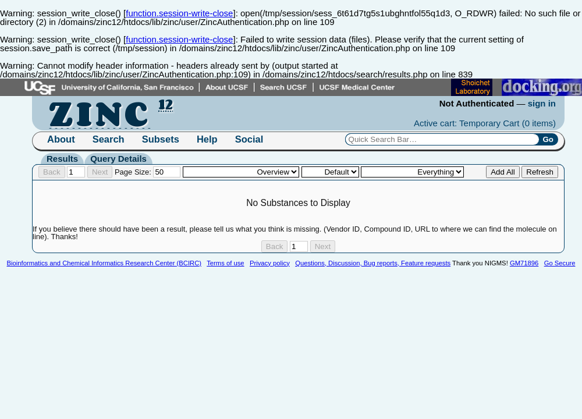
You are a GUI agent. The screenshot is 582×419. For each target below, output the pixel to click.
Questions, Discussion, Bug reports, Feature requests (372, 263)
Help (207, 139)
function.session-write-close (179, 13)
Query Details (118, 159)
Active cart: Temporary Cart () (485, 123)
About (61, 139)
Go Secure (560, 263)
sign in (542, 103)
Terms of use (225, 263)
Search (109, 139)
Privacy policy (270, 263)
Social (249, 139)
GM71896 (524, 263)
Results (62, 159)
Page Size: (148, 171)
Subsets (160, 139)
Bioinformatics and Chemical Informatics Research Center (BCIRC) (104, 263)
